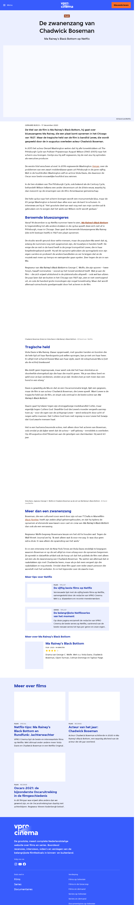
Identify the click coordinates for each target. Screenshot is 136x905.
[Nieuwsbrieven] (121, 5)
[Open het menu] (8, 5)
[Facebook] (24, 864)
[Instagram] (15, 864)
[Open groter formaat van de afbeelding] (67, 314)
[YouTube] (20, 864)
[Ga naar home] (67, 5)
